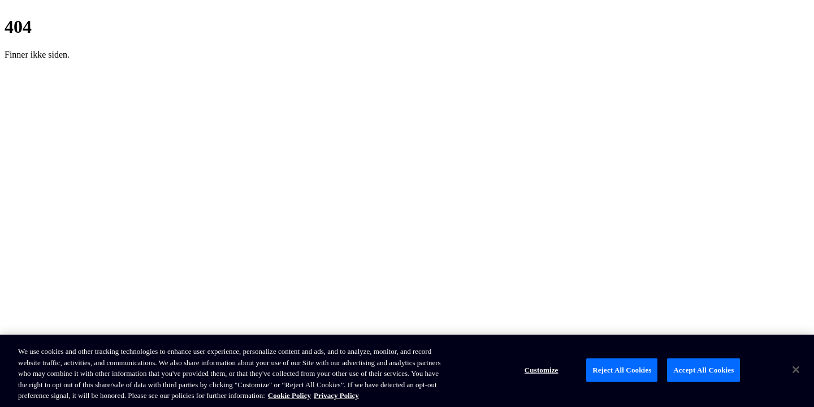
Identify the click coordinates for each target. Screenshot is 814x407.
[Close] (795, 369)
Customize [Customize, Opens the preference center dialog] (541, 370)
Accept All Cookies (703, 370)
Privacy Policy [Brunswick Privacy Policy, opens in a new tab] (336, 395)
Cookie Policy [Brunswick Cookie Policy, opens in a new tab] (289, 395)
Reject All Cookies (621, 370)
